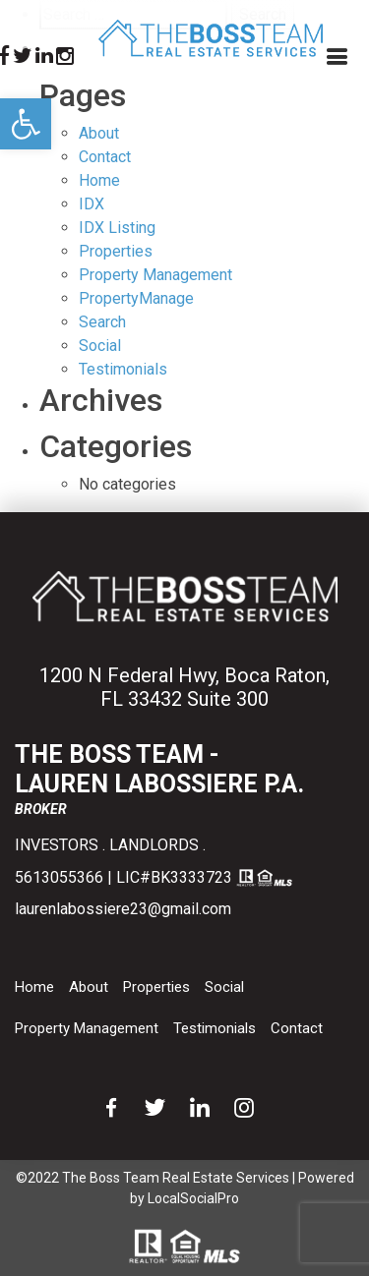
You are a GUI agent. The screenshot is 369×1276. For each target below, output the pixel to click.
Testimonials (214, 1028)
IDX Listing (117, 227)
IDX (91, 204)
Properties (116, 251)
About (99, 133)
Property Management (155, 274)
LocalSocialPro (193, 1198)
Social (224, 987)
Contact (105, 156)
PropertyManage (136, 298)
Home (99, 180)
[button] (25, 123)
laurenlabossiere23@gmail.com (123, 908)
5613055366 (59, 877)
